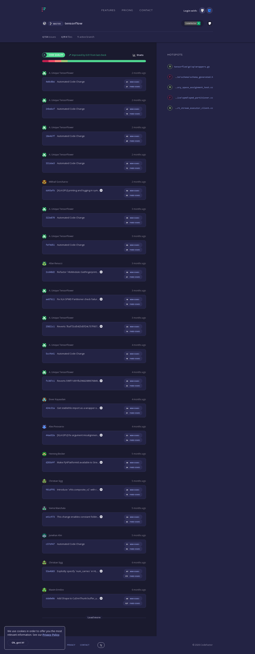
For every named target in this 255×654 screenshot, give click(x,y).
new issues (132, 82)
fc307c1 (50, 380)
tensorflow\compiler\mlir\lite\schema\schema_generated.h (178, 77)
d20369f (50, 462)
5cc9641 (50, 353)
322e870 (50, 217)
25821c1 (50, 326)
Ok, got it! (18, 642)
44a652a (50, 435)
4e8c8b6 (50, 81)
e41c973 (50, 516)
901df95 (50, 489)
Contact (146, 10)
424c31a (50, 408)
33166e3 (50, 163)
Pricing (127, 10)
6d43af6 (50, 190)
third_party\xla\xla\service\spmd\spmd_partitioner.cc (180, 97)
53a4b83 (50, 571)
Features (108, 10)
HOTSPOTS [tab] (175, 54)
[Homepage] (55, 10)
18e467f (50, 136)
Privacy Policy (51, 634)
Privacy (71, 644)
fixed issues (132, 86)
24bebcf (50, 109)
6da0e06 (50, 598)
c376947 (50, 544)
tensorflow (74, 23)
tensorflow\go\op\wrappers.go (192, 66)
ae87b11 (50, 299)
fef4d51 (50, 245)
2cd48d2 (50, 272)
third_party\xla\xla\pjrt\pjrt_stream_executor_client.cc (178, 108)
